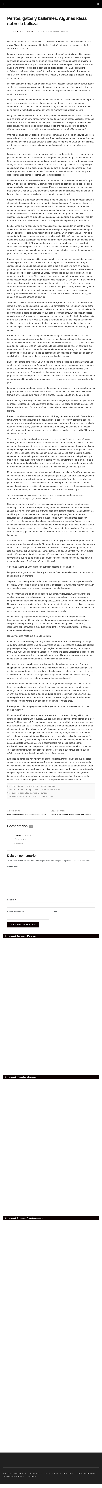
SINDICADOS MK (19, 1478)
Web (55, 916)
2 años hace (28, 840)
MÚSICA (47, 1478)
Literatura (64, 32)
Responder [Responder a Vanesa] (19, 847)
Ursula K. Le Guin (24, 32)
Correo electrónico (16, 915)
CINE (56, 1478)
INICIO (5, 1478)
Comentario (13, 870)
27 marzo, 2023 (43, 32)
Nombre (11, 903)
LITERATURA (68, 1478)
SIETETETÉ (35, 1478)
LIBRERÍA (32, 1480)
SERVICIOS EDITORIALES (13, 1480)
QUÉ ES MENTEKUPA (86, 1478)
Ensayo (56, 32)
